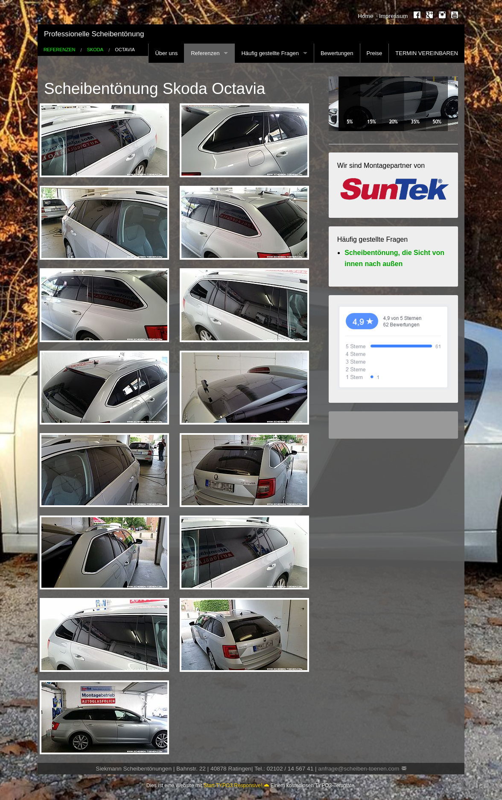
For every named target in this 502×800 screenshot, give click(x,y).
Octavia (125, 49)
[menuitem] (363, 16)
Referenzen (205, 53)
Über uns (166, 53)
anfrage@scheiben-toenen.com (358, 768)
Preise (374, 53)
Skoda (95, 49)
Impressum (393, 16)
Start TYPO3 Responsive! (233, 785)
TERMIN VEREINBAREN (426, 53)
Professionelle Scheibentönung (94, 34)
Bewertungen (337, 53)
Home (365, 16)
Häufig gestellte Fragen (269, 53)
